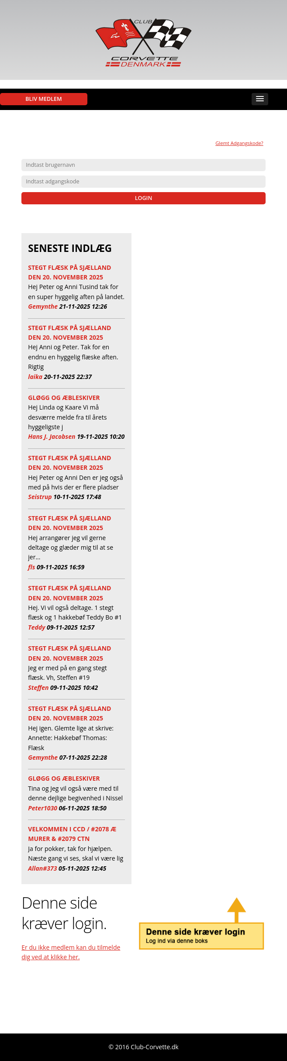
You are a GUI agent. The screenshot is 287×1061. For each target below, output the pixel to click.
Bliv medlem (43, 99)
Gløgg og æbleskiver (64, 397)
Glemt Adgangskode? (239, 143)
